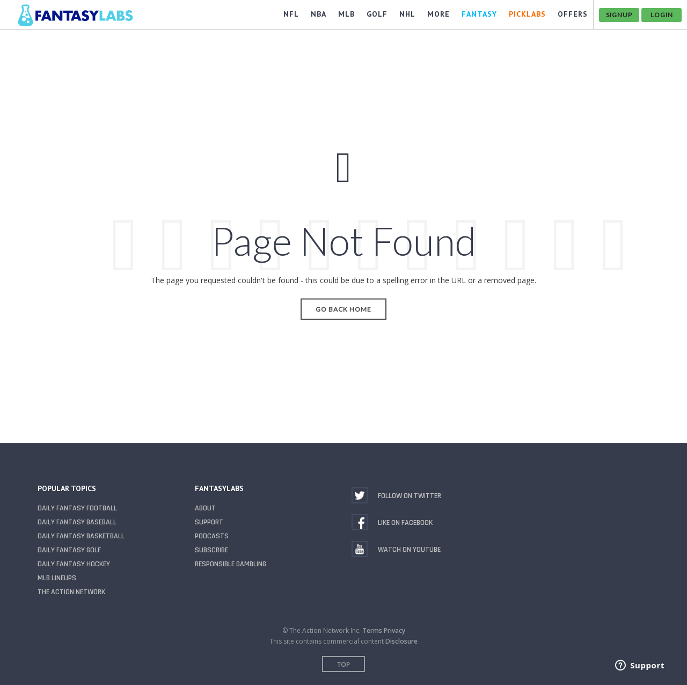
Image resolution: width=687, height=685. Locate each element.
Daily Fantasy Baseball (77, 522)
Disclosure (401, 641)
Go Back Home (343, 309)
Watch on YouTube (409, 549)
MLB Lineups (57, 578)
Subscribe (211, 550)
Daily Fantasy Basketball (81, 536)
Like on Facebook (405, 523)
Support (209, 522)
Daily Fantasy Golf (69, 550)
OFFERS (573, 14)
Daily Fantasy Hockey (74, 564)
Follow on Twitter (409, 496)
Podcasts (212, 536)
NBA (318, 14)
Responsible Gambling (230, 564)
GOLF (377, 14)
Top (343, 664)
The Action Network (71, 592)
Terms (372, 630)
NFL (291, 14)
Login (662, 15)
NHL (407, 14)
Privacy (394, 630)
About (205, 508)
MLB (346, 14)
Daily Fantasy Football (77, 508)
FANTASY (479, 14)
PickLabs (527, 14)
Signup (619, 15)
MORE (438, 14)
